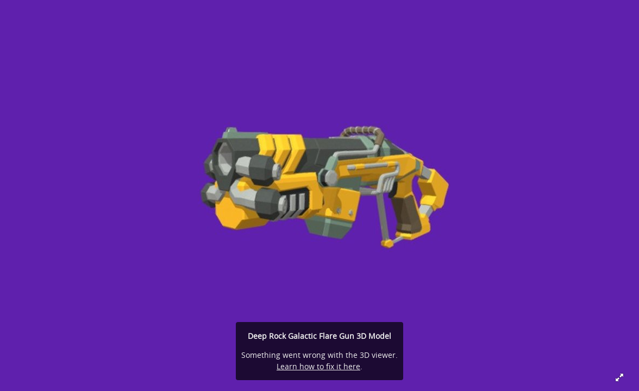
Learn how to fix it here (318, 366)
